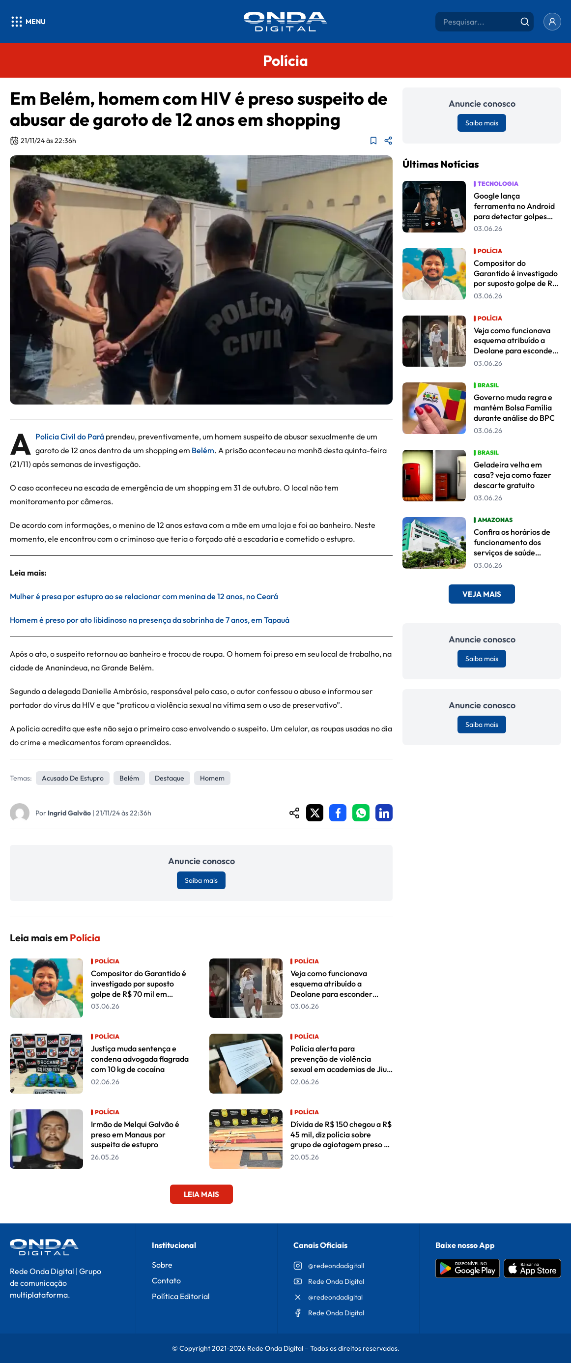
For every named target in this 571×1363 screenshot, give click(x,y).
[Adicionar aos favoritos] (373, 140)
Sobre (162, 1265)
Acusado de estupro (73, 778)
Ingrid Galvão (69, 813)
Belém (203, 450)
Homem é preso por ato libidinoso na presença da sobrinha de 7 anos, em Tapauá (149, 620)
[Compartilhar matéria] (388, 140)
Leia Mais (201, 1194)
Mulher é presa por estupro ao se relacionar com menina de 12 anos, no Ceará (144, 596)
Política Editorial (181, 1296)
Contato (166, 1280)
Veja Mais (481, 594)
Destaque (169, 778)
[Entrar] (552, 21)
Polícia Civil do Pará (69, 436)
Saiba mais (201, 880)
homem (212, 778)
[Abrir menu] (28, 22)
